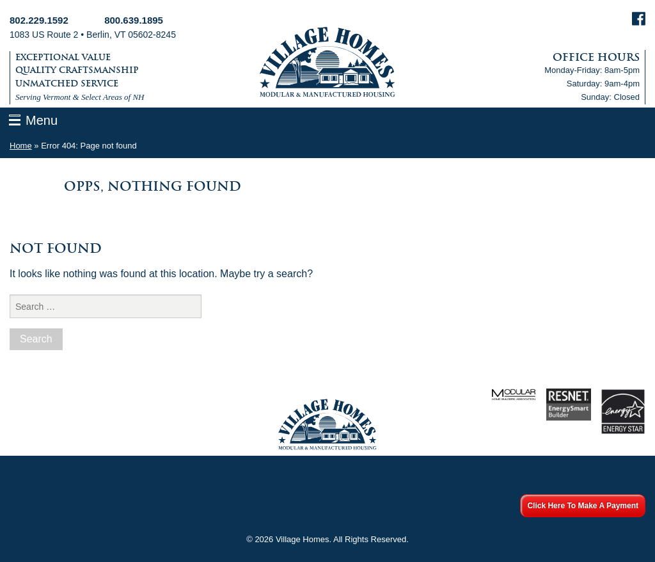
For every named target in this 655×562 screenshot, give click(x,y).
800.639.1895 (133, 20)
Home (21, 145)
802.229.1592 (39, 20)
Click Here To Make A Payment (582, 505)
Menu (42, 120)
